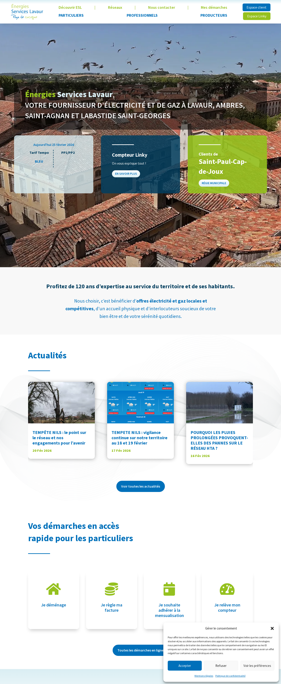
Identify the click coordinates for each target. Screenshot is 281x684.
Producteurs (213, 15)
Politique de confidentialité (230, 675)
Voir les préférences (257, 666)
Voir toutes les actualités (140, 486)
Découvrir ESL (70, 7)
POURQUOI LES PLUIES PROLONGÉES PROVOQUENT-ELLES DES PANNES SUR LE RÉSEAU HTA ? (219, 440)
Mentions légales (204, 675)
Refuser (221, 666)
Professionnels (142, 15)
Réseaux (115, 7)
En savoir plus (126, 173)
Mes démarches (214, 7)
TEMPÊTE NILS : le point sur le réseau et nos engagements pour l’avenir (59, 438)
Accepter (184, 666)
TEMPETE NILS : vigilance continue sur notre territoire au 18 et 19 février (140, 438)
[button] (272, 628)
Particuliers (71, 15)
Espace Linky (256, 16)
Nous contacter (161, 7)
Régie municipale (214, 182)
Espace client (257, 7)
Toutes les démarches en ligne (140, 650)
